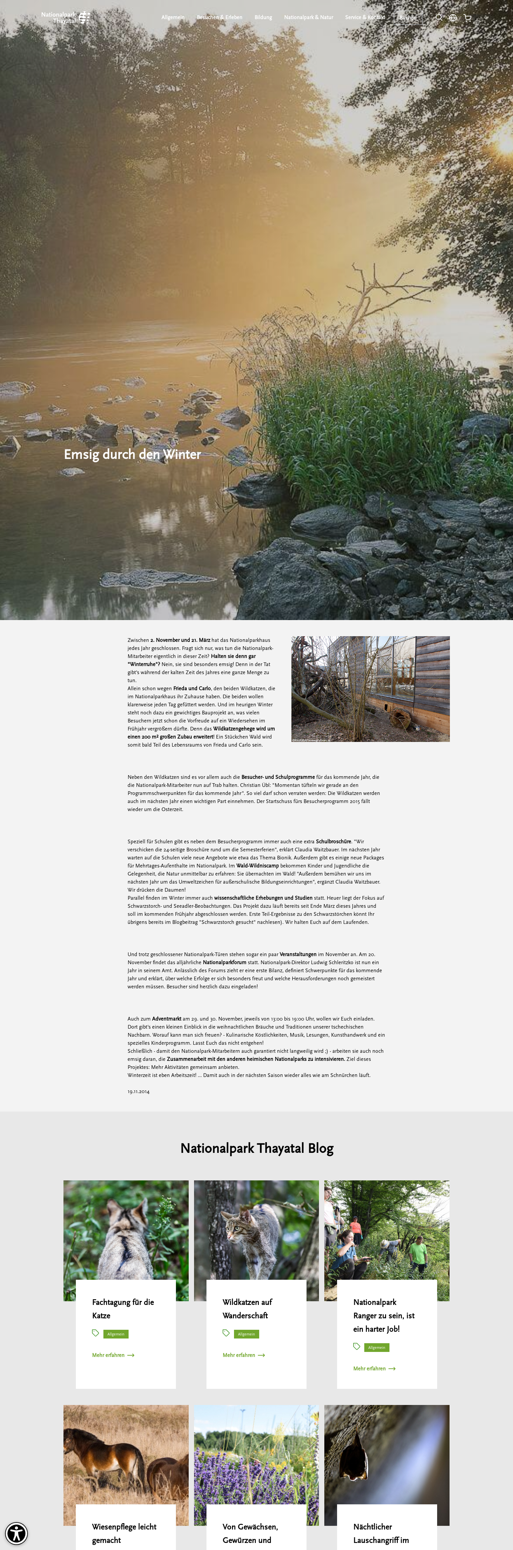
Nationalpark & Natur (308, 17)
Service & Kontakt (365, 17)
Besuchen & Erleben (219, 17)
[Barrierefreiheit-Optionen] (16, 1533)
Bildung (263, 17)
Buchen (408, 18)
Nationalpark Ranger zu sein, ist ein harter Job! (383, 1316)
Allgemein (173, 17)
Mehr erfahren (113, 1355)
